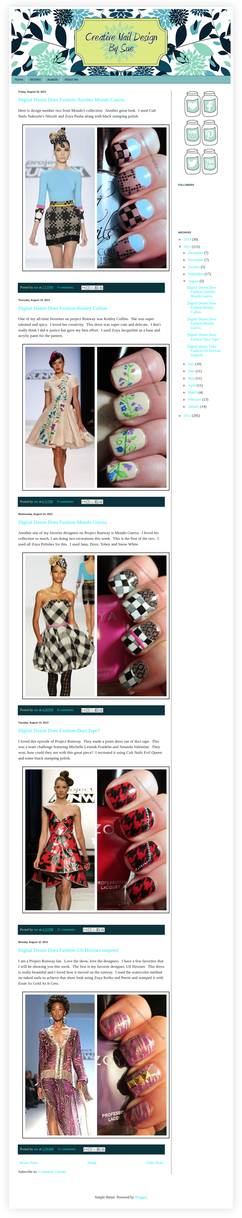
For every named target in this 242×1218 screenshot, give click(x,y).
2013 (188, 247)
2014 (188, 239)
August (194, 281)
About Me (71, 79)
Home (19, 79)
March (193, 392)
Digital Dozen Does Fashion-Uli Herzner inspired (68, 950)
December (196, 253)
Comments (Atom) (52, 1172)
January (194, 406)
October (194, 267)
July (191, 364)
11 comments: (66, 929)
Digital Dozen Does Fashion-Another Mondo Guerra (71, 99)
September (196, 274)
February (195, 399)
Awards (52, 79)
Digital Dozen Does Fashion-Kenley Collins (62, 308)
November (196, 260)
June (192, 371)
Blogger (141, 1197)
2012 (188, 416)
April (192, 385)
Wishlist (35, 79)
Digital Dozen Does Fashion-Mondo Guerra (62, 522)
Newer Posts (28, 1163)
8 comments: (66, 710)
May (192, 378)
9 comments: (66, 287)
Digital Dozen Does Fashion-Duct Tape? (59, 730)
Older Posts (154, 1163)
